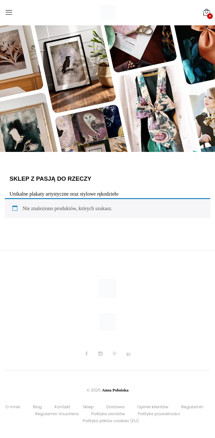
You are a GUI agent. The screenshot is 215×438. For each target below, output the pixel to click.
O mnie (12, 407)
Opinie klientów (152, 407)
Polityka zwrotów (108, 414)
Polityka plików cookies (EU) (110, 421)
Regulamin (192, 407)
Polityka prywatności (159, 414)
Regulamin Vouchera (57, 414)
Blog (37, 407)
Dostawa (116, 407)
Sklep (88, 407)
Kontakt (62, 407)
